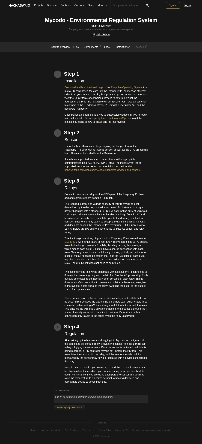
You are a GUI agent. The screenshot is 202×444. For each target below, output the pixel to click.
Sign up (173, 5)
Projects (38, 5)
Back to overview (101, 25)
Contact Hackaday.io (51, 430)
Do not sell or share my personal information (152, 430)
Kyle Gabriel (101, 34)
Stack (91, 5)
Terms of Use (89, 430)
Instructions (123, 46)
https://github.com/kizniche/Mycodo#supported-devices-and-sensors (103, 170)
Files (76, 46)
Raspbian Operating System (127, 87)
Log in (187, 5)
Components (92, 46)
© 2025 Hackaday (101, 436)
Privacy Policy (104, 430)
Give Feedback (72, 430)
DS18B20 (70, 241)
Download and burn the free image (84, 87)
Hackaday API (121, 430)
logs (108, 46)
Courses (79, 5)
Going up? (101, 423)
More (103, 5)
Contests (66, 5)
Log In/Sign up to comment (69, 407)
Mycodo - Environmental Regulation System (101, 20)
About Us (34, 430)
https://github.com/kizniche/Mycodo (111, 118)
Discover (52, 5)
